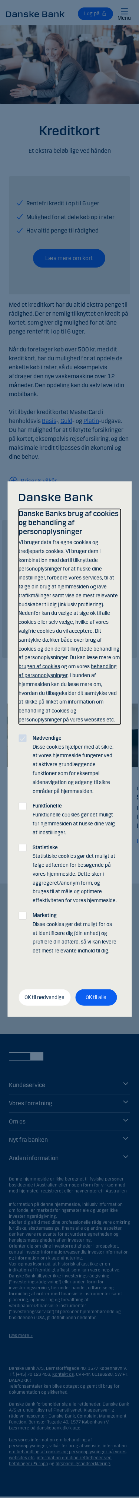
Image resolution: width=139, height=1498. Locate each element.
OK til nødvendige (44, 997)
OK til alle (96, 997)
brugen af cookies (39, 666)
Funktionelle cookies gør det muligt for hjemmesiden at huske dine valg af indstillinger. (74, 819)
